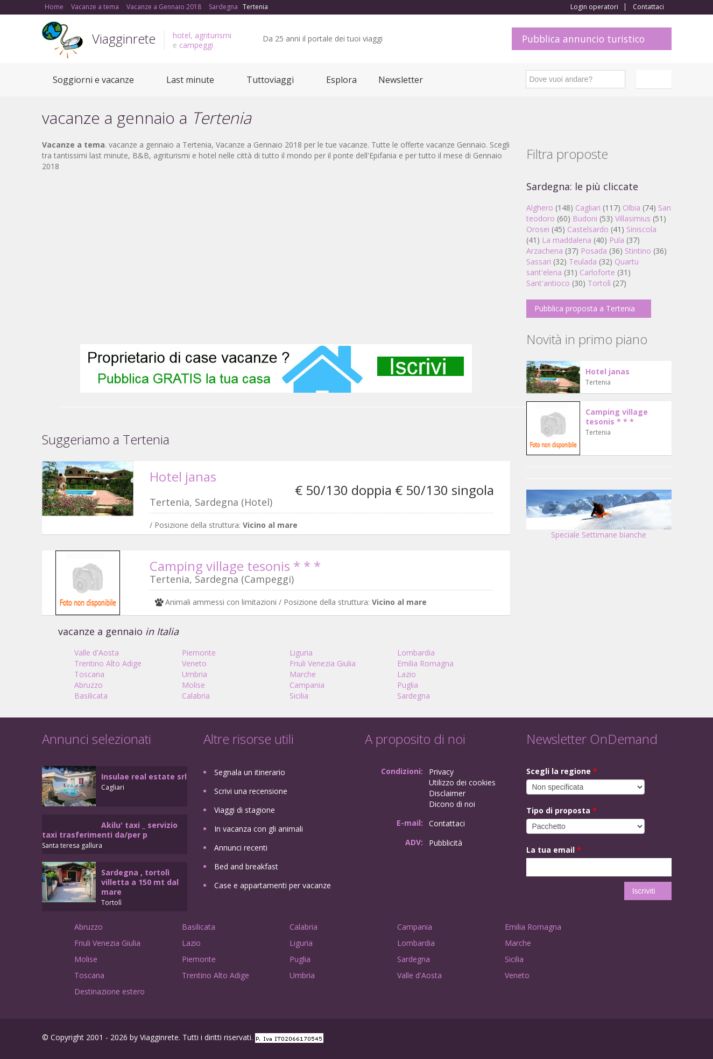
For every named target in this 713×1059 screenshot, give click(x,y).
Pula (616, 240)
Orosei (537, 229)
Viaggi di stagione (244, 810)
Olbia (631, 208)
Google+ (613, 1039)
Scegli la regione (561, 771)
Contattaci (648, 7)
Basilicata (91, 696)
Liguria (301, 652)
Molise (193, 685)
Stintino (638, 251)
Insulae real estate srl (144, 776)
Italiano (655, 79)
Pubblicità (445, 843)
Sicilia (299, 696)
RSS (666, 1039)
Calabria (196, 696)
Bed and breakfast (246, 866)
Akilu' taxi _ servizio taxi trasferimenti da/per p (110, 830)
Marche (303, 674)
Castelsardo (588, 229)
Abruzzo (88, 685)
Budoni (585, 218)
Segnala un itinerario (249, 772)
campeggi (196, 45)
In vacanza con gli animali (258, 829)
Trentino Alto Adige (108, 663)
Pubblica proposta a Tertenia (584, 308)
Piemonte (199, 652)
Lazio (406, 674)
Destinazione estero (109, 991)
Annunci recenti (240, 847)
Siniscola (641, 229)
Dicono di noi (452, 804)
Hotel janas (183, 476)
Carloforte (597, 272)
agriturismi (213, 35)
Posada (594, 251)
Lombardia (416, 652)
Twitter (640, 1039)
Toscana (89, 674)
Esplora (341, 80)
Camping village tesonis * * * (235, 566)
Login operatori (594, 7)
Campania (307, 685)
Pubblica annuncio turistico (583, 38)
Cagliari (588, 208)
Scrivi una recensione (250, 791)
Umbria (194, 674)
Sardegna (413, 696)
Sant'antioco (548, 283)
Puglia (407, 685)
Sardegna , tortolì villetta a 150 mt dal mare (140, 882)
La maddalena (566, 240)
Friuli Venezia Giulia (323, 663)
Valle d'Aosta (96, 652)
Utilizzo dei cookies (462, 782)
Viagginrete (124, 38)
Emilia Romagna (425, 663)
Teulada (583, 261)
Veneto (194, 663)
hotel (181, 35)
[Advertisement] (276, 258)
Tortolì (599, 283)
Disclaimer (447, 793)
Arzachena (544, 251)
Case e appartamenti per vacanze (272, 885)
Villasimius (633, 218)
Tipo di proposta (561, 810)
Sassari (538, 261)
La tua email (553, 850)
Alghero (539, 208)
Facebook (591, 1039)
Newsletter (400, 80)
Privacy (441, 772)
